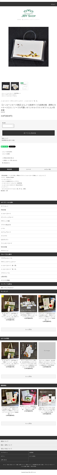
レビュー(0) (47, 169)
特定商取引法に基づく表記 (8, 140)
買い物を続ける (5, 163)
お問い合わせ (4, 459)
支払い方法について (11, 464)
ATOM (34, 466)
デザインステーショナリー (11, 94)
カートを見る (32, 456)
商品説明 (9, 169)
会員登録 (31, 452)
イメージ (28, 169)
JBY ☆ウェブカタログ (7, 287)
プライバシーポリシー (49, 464)
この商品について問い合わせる (8, 160)
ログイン (3, 456)
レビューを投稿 (5, 154)
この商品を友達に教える (7, 158)
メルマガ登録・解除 (25, 466)
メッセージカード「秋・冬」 (11, 95)
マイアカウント (4, 452)
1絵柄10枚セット (17, 93)
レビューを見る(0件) (6, 151)
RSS (32, 466)
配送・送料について (21, 464)
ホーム (3, 93)
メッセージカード (9, 93)
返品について (5, 138)
